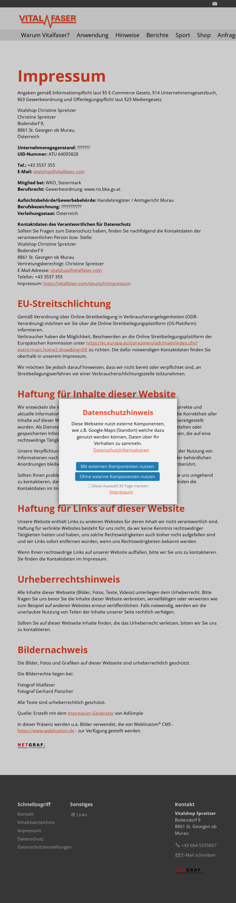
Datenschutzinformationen (121, 450)
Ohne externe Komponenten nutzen (117, 477)
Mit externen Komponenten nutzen (117, 466)
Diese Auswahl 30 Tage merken (120, 486)
